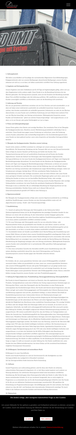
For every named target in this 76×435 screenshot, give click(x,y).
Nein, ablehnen (46, 419)
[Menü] (67, 4)
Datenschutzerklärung (55, 427)
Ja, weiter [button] (28, 419)
